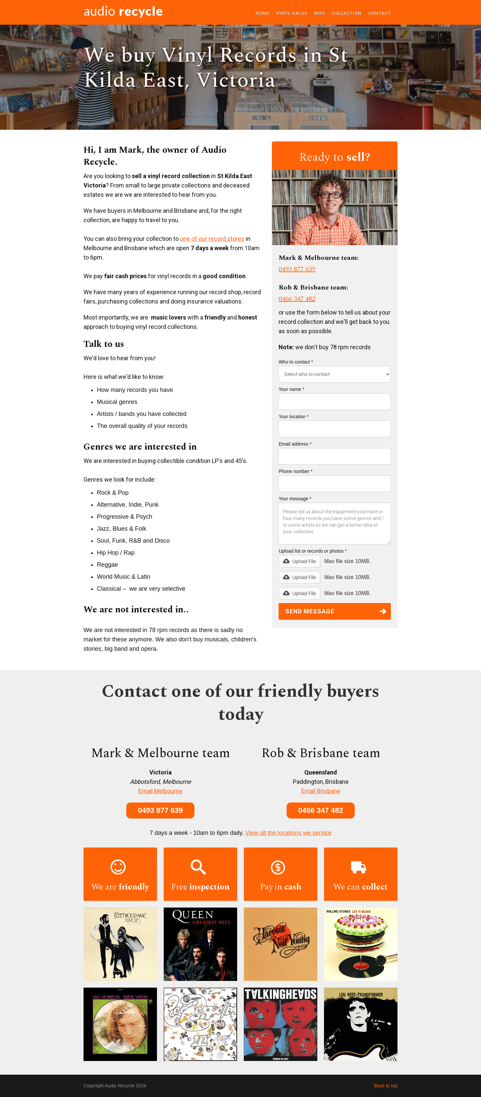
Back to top (385, 1085)
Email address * (295, 444)
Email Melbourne (160, 790)
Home (263, 13)
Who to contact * (296, 362)
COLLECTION (346, 13)
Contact (379, 13)
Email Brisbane (320, 790)
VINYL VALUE (291, 13)
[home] (123, 12)
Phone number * (295, 471)
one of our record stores (212, 238)
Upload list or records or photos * (313, 551)
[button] (299, 561)
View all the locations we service (289, 833)
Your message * (295, 498)
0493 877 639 (297, 269)
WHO (319, 13)
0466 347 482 (297, 299)
